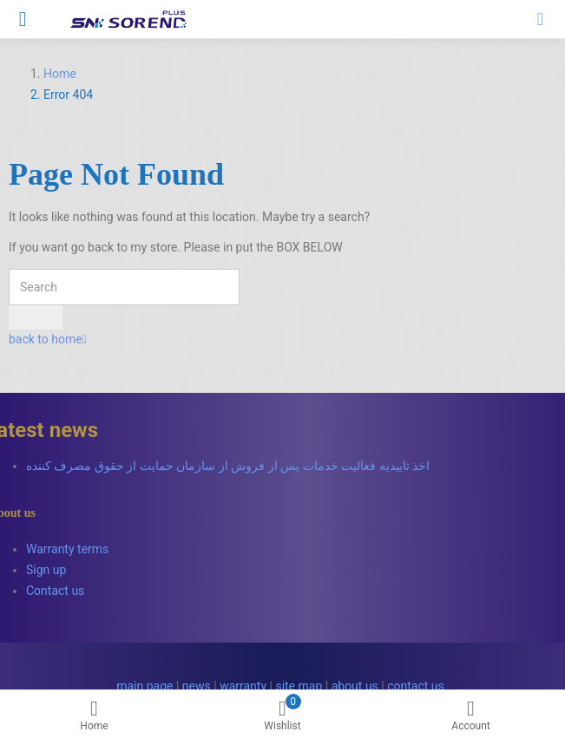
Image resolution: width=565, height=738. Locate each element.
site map (298, 686)
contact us (415, 686)
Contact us (55, 591)
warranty (243, 686)
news (196, 686)
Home (94, 716)
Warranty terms (67, 549)
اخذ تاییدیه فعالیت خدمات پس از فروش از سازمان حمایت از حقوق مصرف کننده (228, 466)
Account (471, 716)
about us (355, 686)
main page (144, 686)
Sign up (46, 570)
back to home (48, 339)
